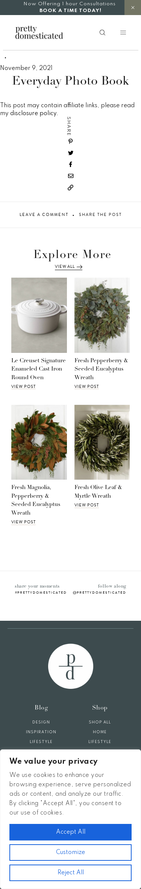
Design (41, 722)
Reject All (71, 873)
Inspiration (41, 732)
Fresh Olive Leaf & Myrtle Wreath (98, 492)
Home (100, 732)
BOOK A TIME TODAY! (70, 10)
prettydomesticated (42, 592)
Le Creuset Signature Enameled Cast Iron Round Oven (38, 369)
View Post (23, 387)
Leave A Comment (44, 215)
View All (68, 267)
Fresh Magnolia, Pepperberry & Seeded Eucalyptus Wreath (35, 500)
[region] (70, 819)
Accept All (70, 832)
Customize (70, 852)
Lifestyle (41, 742)
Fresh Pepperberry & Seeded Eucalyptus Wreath (101, 369)
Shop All (100, 722)
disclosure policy (33, 114)
